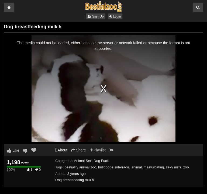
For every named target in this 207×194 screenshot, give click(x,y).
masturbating (154, 167)
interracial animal (128, 167)
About (61, 150)
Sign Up (96, 16)
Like (13, 150)
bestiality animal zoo (80, 167)
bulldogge (105, 167)
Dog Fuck (101, 161)
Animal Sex (83, 161)
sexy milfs (173, 167)
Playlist (98, 150)
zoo (186, 167)
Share (78, 150)
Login (115, 16)
